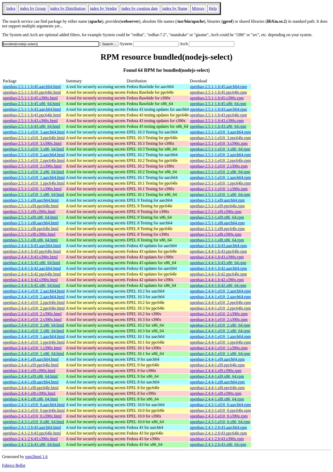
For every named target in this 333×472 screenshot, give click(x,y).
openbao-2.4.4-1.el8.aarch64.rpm (217, 382)
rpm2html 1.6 (36, 456)
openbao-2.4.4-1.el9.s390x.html (29, 370)
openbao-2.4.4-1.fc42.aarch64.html (32, 268)
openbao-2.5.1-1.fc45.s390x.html (30, 98)
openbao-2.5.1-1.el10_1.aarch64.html (34, 177)
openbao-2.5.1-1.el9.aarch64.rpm (217, 200)
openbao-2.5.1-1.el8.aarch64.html (30, 223)
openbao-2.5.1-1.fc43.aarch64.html (32, 109)
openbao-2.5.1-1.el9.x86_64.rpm (217, 217)
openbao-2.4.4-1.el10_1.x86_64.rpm (220, 353)
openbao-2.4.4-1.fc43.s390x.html (30, 257)
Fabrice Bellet (13, 465)
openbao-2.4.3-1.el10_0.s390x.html (32, 416)
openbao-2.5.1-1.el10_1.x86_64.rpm (220, 194)
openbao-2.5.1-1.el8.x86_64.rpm (217, 240)
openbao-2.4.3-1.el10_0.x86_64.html (33, 422)
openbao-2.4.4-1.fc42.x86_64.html (31, 285)
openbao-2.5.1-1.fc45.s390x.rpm (217, 98)
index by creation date (139, 8)
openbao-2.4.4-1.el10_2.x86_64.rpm (220, 325)
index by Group (33, 8)
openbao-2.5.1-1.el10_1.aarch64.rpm (220, 177)
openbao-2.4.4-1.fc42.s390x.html (30, 280)
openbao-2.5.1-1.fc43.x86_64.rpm (218, 126)
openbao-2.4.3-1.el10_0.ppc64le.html (34, 410)
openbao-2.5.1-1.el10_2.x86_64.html (33, 172)
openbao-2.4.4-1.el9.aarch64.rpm (217, 359)
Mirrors (198, 8)
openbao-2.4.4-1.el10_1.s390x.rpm (218, 348)
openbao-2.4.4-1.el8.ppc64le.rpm (217, 388)
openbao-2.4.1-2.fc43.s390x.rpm (217, 439)
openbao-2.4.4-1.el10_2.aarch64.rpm (220, 291)
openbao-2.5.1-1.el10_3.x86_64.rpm (220, 149)
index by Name (174, 8)
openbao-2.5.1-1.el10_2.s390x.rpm (218, 166)
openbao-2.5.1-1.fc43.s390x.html (30, 121)
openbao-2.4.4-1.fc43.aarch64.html (32, 245)
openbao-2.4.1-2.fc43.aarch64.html (32, 427)
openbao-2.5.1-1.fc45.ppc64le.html (32, 92)
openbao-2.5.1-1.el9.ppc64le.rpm (217, 206)
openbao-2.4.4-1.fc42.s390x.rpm (217, 280)
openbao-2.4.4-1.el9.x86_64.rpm (217, 376)
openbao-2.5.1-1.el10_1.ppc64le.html (34, 183)
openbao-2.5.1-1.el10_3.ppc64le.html (34, 138)
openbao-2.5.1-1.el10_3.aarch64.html (34, 132)
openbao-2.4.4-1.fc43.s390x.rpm (217, 257)
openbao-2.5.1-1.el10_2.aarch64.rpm (220, 155)
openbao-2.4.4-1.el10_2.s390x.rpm (218, 314)
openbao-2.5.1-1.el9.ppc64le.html (30, 206)
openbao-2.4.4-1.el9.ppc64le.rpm (217, 365)
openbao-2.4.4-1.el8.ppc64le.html (30, 388)
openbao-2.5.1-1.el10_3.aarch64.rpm (220, 132)
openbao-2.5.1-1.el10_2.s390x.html (32, 166)
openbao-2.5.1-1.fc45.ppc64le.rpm (218, 92)
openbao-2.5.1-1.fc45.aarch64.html (32, 86)
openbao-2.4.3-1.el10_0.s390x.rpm (218, 416)
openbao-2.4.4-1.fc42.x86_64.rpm (218, 285)
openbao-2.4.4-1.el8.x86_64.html (30, 399)
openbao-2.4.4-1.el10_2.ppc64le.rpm (220, 302)
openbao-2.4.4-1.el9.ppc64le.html (30, 365)
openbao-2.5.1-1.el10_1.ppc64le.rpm (220, 183)
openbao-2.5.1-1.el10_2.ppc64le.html (34, 160)
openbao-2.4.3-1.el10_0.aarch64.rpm (220, 405)
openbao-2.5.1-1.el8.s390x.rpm (215, 234)
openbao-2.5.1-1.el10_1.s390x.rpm (218, 189)
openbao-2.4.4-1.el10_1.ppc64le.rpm (220, 342)
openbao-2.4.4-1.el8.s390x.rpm (215, 393)
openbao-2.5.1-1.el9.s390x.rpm (215, 211)
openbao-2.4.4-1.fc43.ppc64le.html (32, 251)
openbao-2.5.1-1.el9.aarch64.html (30, 200)
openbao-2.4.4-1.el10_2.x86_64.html (33, 325)
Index (10, 8)
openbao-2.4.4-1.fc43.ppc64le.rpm (218, 251)
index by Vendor (103, 8)
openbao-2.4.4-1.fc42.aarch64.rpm (218, 268)
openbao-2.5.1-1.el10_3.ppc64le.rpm (220, 138)
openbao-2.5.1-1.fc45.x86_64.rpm (218, 103)
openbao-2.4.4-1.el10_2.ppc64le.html (34, 302)
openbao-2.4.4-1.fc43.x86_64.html (31, 263)
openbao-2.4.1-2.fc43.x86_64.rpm (218, 444)
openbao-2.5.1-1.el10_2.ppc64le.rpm (220, 160)
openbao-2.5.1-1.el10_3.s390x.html (32, 143)
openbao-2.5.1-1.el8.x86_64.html (30, 240)
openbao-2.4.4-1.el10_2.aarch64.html (34, 291)
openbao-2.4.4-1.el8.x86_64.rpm (217, 399)
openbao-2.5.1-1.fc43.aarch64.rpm (218, 109)
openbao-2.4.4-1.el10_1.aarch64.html (34, 336)
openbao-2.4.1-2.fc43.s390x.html (30, 439)
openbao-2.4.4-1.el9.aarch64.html (30, 359)
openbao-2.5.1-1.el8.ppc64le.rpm (217, 228)
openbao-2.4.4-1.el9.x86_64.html (30, 376)
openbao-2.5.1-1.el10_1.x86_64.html (33, 194)
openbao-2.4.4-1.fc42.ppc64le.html (32, 274)
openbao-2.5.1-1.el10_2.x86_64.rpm (220, 172)
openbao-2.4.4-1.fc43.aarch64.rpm (218, 245)
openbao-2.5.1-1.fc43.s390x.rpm (217, 121)
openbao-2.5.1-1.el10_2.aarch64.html (34, 155)
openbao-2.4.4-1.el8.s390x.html (29, 393)
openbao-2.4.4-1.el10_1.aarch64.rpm (220, 336)
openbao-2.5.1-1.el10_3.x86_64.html (33, 149)
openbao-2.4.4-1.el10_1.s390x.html (32, 348)
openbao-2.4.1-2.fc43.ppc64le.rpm (218, 433)
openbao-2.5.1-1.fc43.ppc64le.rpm (218, 115)
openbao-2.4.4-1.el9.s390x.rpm (215, 370)
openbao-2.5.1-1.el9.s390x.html (29, 211)
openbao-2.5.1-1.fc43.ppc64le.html (32, 115)
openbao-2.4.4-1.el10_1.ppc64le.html (34, 342)
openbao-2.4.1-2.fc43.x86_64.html (31, 444)
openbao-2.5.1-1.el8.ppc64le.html (30, 228)
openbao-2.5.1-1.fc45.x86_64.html (31, 103)
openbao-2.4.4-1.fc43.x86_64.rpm (218, 263)
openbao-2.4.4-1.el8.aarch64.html (30, 382)
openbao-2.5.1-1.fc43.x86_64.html (31, 126)
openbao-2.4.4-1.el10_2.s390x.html (32, 314)
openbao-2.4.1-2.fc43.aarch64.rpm (218, 427)
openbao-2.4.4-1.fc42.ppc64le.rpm (218, 274)
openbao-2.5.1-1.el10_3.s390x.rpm (218, 143)
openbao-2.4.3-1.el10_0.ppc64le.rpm (220, 410)
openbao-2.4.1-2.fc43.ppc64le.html (32, 433)
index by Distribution (68, 8)
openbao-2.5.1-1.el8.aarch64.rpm (217, 223)
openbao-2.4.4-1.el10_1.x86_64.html (33, 353)
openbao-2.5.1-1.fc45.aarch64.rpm (218, 86)
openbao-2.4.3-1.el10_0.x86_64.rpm (220, 422)
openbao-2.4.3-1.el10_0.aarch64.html (34, 405)
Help (213, 8)
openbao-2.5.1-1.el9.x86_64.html (30, 217)
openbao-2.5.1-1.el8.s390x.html (29, 234)
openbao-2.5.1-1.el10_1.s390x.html (32, 189)
